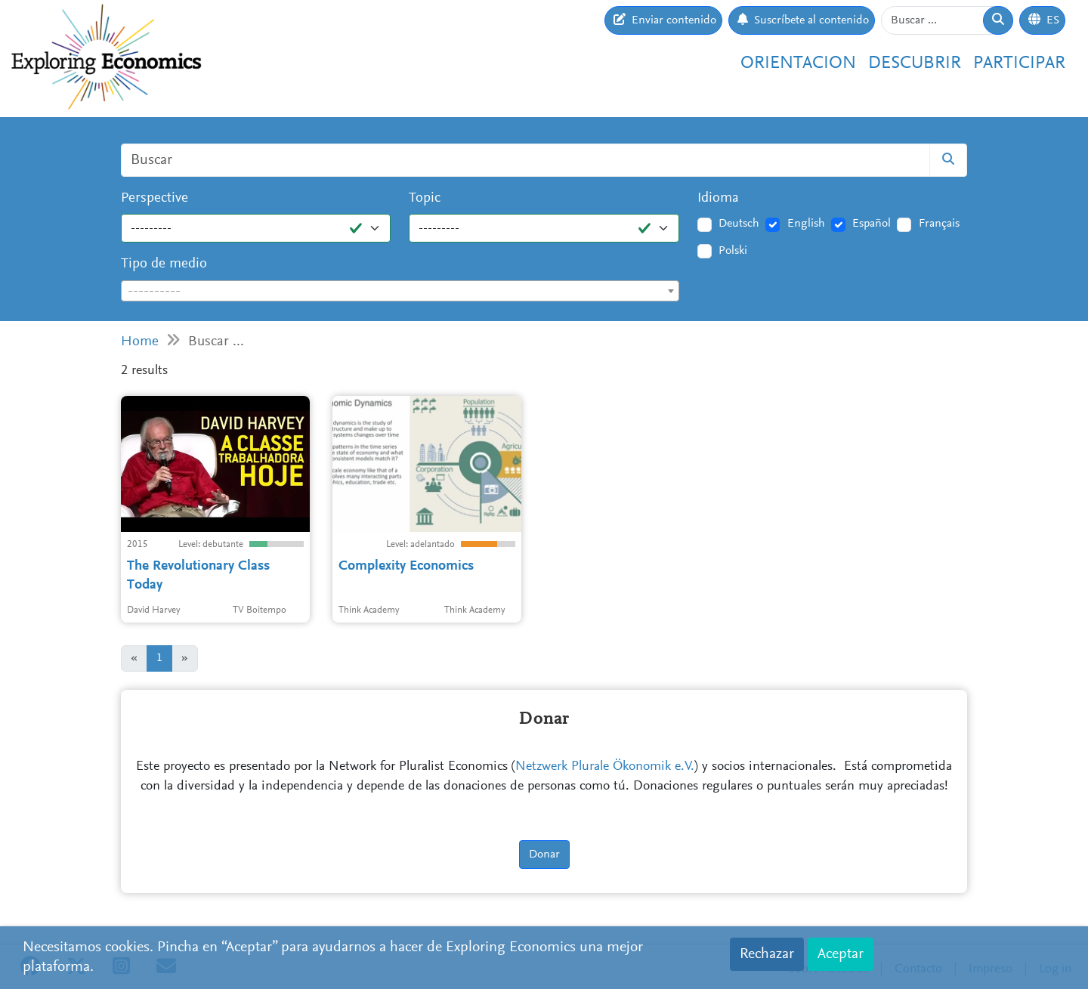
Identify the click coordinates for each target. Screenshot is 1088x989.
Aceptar (841, 954)
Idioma (718, 198)
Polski (733, 251)
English (806, 224)
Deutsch (739, 224)
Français (939, 224)
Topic (424, 198)
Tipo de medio (164, 264)
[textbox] (400, 291)
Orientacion (798, 63)
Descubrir (914, 63)
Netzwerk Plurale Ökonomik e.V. (604, 767)
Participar (1019, 63)
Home (140, 342)
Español (871, 224)
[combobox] (400, 290)
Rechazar (767, 954)
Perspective (154, 198)
